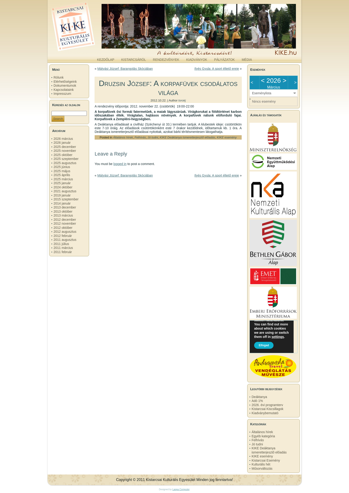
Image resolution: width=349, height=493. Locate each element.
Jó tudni (152, 137)
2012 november (65, 223)
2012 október (63, 228)
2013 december (65, 207)
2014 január (62, 203)
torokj (182, 100)
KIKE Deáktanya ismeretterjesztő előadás (187, 137)
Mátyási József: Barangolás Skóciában (125, 68)
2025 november (65, 151)
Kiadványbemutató (265, 413)
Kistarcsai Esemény (266, 460)
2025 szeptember (66, 159)
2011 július (61, 244)
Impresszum (62, 93)
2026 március (63, 139)
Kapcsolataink (64, 90)
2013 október (63, 211)
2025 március (63, 179)
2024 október (63, 187)
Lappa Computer (181, 489)
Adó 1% (257, 401)
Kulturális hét (261, 464)
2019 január (62, 195)
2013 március (63, 215)
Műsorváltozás (262, 468)
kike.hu (85, 50)
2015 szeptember (66, 199)
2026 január (62, 142)
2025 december (65, 147)
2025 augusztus (65, 163)
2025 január (62, 183)
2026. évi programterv (267, 405)
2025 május (62, 171)
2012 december (65, 219)
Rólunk (59, 77)
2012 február (63, 236)
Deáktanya (259, 397)
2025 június (62, 167)
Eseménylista (261, 93)
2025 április (62, 175)
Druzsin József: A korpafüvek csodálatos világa (168, 88)
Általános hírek (123, 137)
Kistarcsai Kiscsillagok (267, 409)
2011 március (63, 248)
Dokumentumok (65, 85)
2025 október (63, 155)
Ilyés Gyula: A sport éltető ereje (216, 68)
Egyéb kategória (263, 436)
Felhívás (140, 137)
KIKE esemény (227, 137)
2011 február (63, 252)
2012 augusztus (65, 231)
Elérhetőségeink (65, 81)
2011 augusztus (65, 240)
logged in (119, 164)
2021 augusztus (65, 191)
